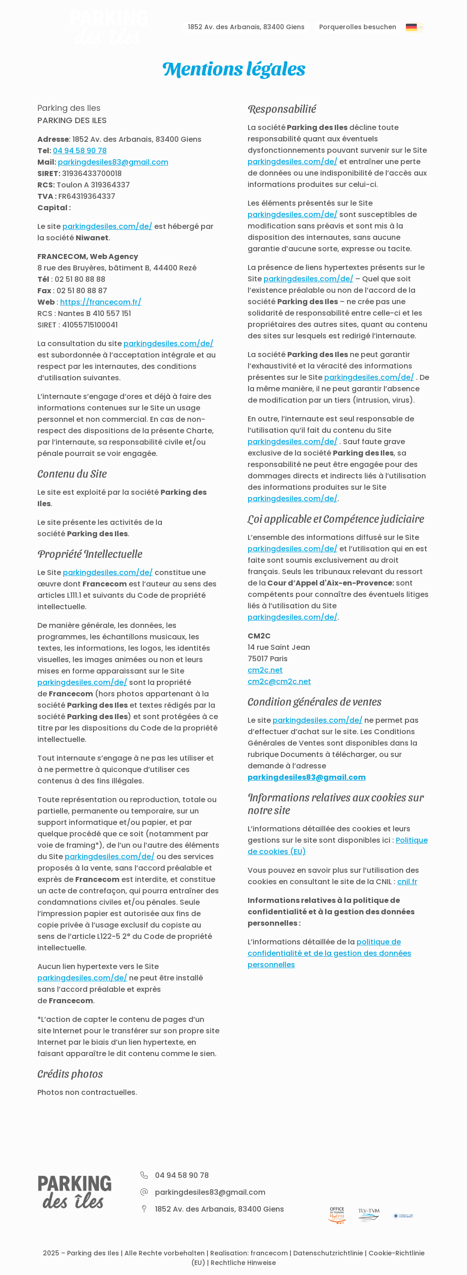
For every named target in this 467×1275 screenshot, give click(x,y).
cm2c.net (265, 670)
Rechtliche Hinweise (243, 1262)
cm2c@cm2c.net (279, 681)
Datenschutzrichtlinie (328, 1253)
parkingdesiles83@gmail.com (113, 162)
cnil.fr (407, 881)
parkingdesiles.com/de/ (107, 226)
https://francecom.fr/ (100, 302)
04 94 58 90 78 (80, 150)
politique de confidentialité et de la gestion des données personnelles (329, 953)
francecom (269, 1253)
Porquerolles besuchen (346, 27)
